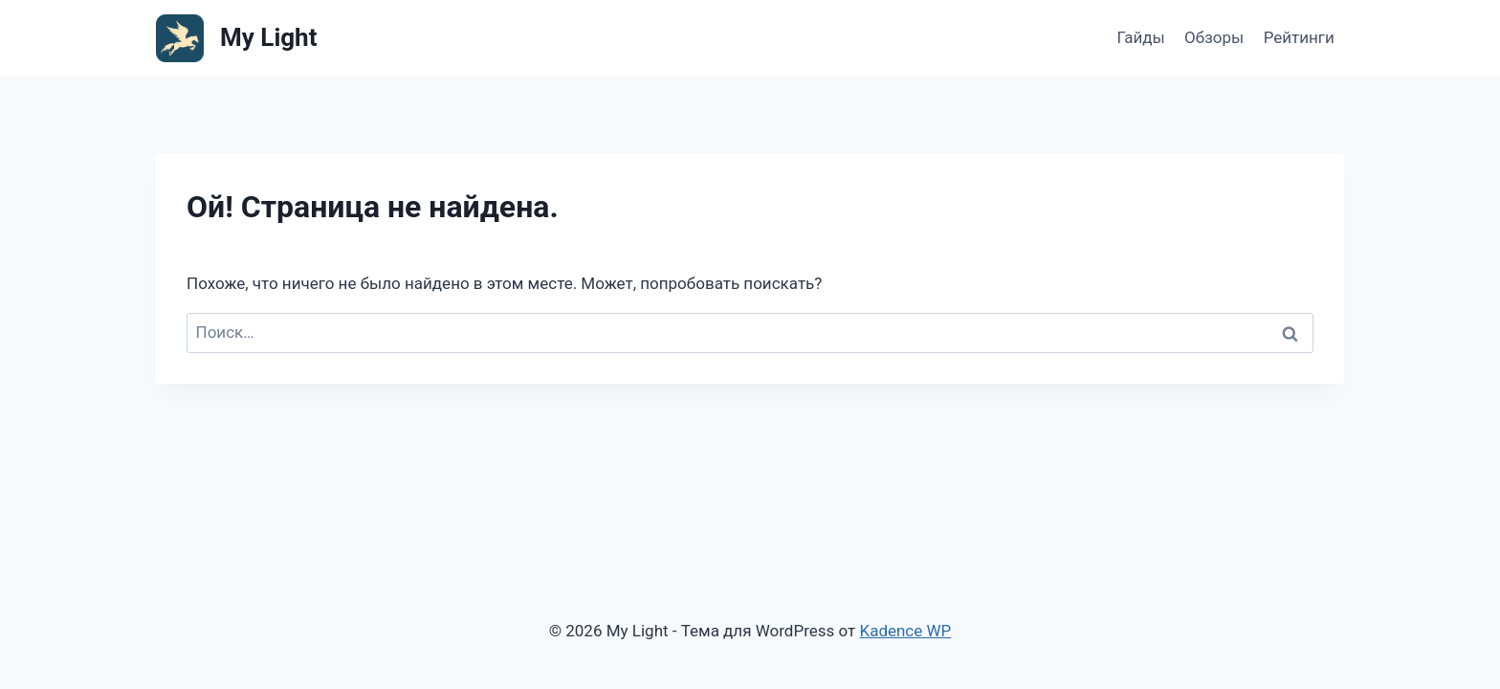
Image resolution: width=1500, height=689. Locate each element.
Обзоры (1214, 37)
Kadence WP (905, 630)
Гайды (1140, 37)
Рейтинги (1299, 37)
